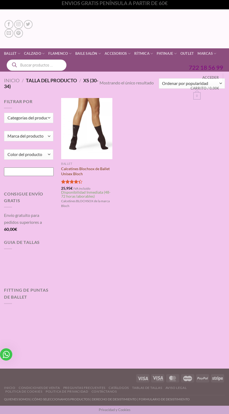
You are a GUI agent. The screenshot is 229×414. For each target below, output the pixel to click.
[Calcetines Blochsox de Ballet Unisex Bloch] (86, 128)
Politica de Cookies (23, 391)
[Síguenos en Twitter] (28, 24)
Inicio (11, 80)
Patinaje (167, 53)
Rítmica (143, 53)
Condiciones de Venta (39, 388)
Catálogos (119, 388)
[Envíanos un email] (9, 33)
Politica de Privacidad (67, 391)
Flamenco (60, 53)
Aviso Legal (176, 388)
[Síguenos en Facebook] (9, 24)
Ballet (12, 53)
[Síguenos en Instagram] (18, 24)
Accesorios (118, 53)
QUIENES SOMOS (17, 399)
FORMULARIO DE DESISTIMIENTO (164, 399)
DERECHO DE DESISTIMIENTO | (115, 399)
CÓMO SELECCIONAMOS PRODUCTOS (61, 399)
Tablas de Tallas (147, 388)
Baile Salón (88, 53)
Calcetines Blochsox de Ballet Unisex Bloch (85, 171)
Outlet (187, 53)
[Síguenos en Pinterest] (18, 33)
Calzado (34, 53)
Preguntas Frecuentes (84, 388)
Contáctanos (104, 391)
